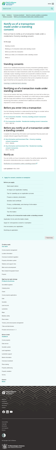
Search (52, 9)
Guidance (9, 15)
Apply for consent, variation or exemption (37, 15)
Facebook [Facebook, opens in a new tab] (3, 412)
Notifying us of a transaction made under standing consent (20, 49)
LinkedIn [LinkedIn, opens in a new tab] (7, 412)
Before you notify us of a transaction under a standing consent (21, 54)
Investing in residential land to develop (15, 83)
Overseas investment (18, 15)
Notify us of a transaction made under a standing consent (29, 16)
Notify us (7, 57)
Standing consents (10, 46)
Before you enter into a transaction (14, 51)
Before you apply (7, 16)
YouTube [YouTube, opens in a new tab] (11, 412)
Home (3, 15)
